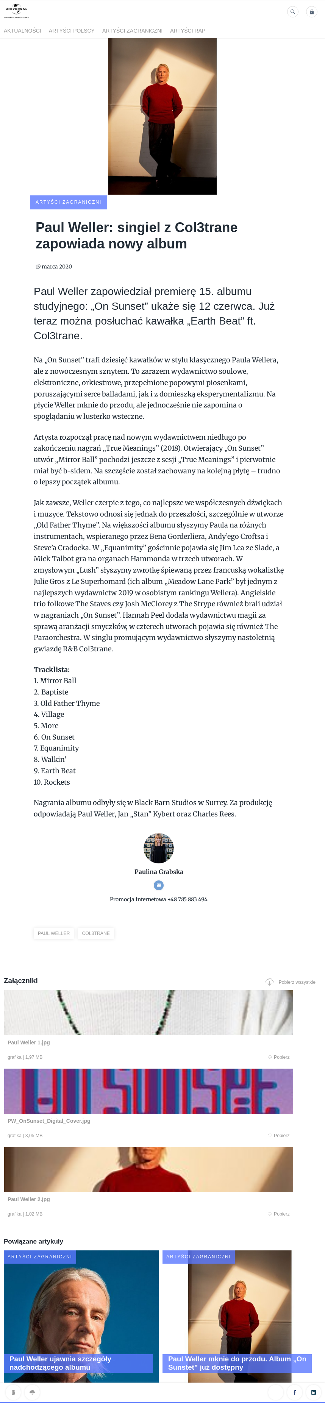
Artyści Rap (187, 31)
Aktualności (22, 31)
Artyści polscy (72, 31)
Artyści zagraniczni (132, 31)
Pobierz (90, 1008)
